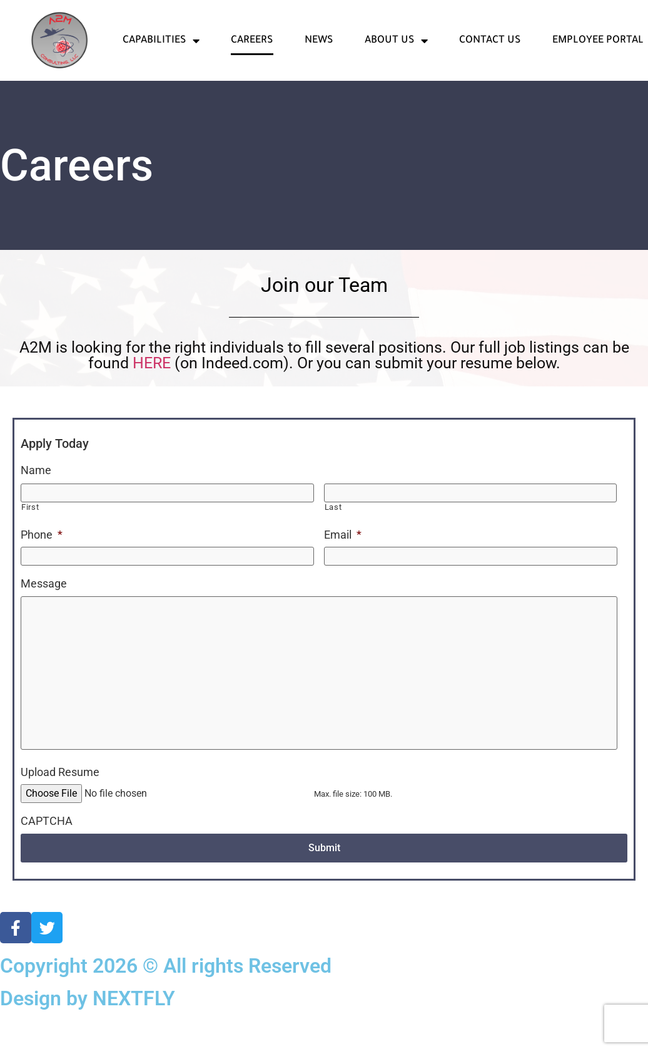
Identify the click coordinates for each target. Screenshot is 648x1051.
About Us (396, 41)
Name (36, 470)
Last (333, 504)
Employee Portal (598, 40)
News (319, 40)
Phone (42, 532)
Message (44, 579)
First (30, 504)
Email (343, 532)
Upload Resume (60, 814)
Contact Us (490, 40)
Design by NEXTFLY (87, 1039)
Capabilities (161, 41)
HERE (154, 363)
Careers (252, 40)
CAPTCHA (47, 863)
